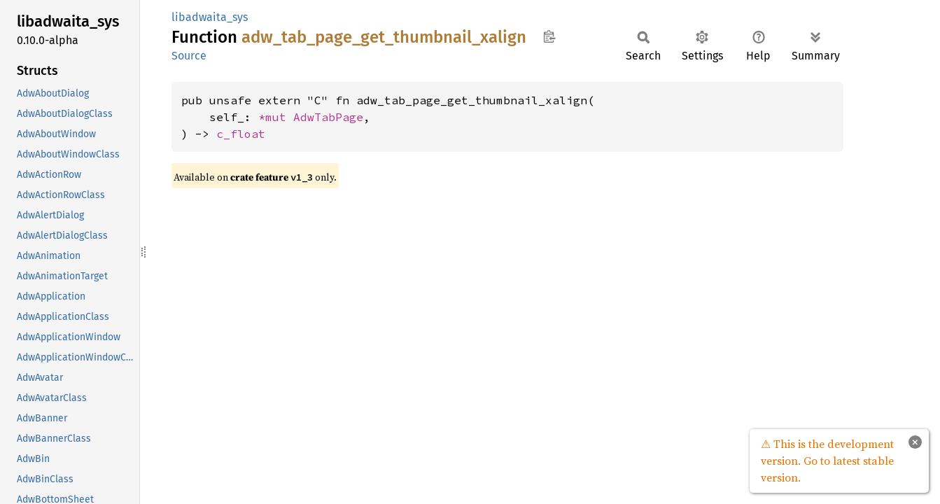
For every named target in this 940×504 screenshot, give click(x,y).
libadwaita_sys (209, 17)
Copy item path (549, 36)
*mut (275, 117)
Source (188, 55)
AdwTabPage (328, 117)
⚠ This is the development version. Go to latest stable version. (827, 460)
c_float (240, 134)
